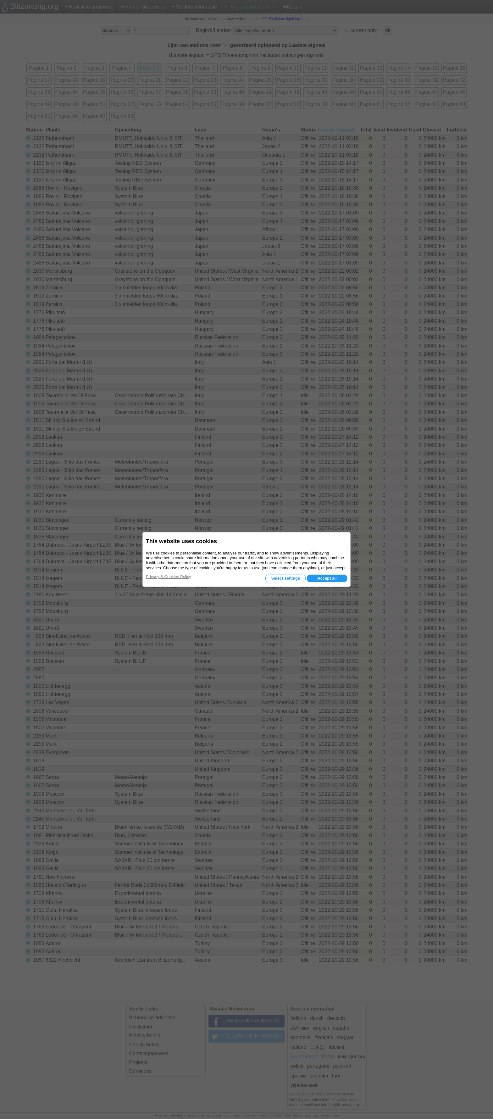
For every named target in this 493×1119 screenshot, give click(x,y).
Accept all (326, 578)
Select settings (285, 578)
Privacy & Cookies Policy (168, 576)
